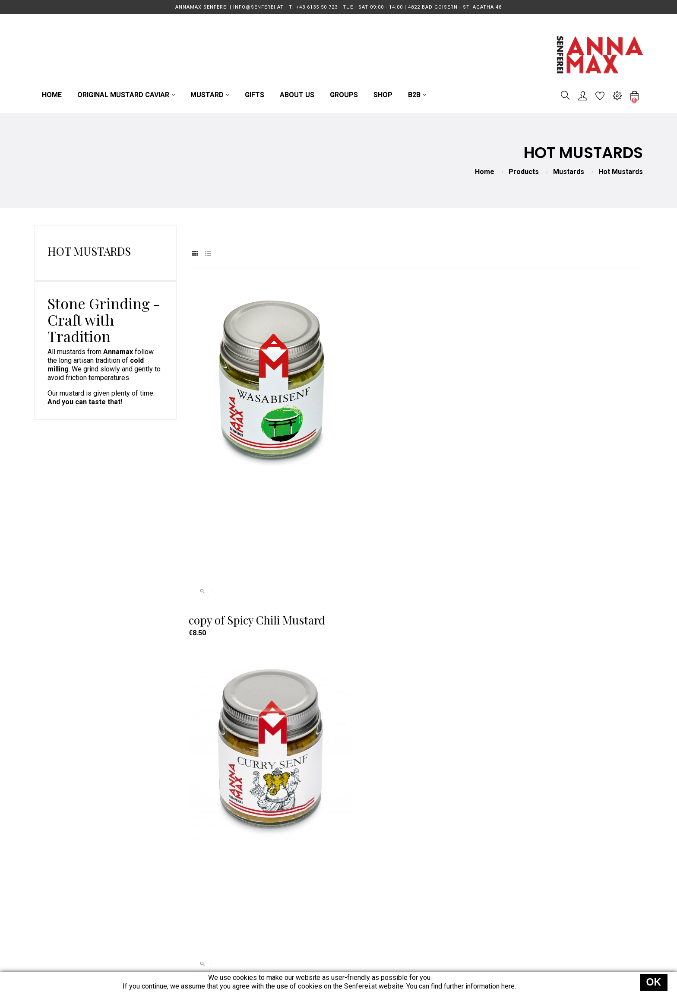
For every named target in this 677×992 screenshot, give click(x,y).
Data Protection (430, 882)
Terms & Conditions (436, 867)
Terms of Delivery (434, 851)
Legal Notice (426, 898)
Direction (172, 882)
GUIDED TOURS (306, 882)
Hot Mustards (89, 251)
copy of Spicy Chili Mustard (258, 473)
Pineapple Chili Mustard (561, 473)
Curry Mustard (382, 473)
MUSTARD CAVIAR (311, 851)
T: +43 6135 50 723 (187, 851)
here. (508, 986)
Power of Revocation (439, 914)
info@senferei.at (183, 867)
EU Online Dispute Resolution (451, 929)
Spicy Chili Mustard (239, 699)
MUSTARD (298, 867)
